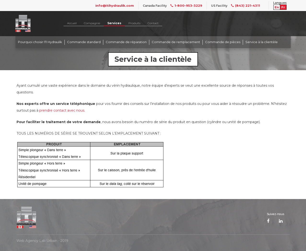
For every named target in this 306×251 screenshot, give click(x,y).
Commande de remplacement (176, 42)
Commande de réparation (126, 42)
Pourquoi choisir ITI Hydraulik (40, 42)
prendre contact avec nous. (62, 110)
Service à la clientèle (261, 42)
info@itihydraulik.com (114, 5)
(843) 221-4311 (243, 5)
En (277, 7)
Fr (283, 7)
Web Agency (27, 241)
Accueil (72, 23)
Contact (153, 23)
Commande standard (84, 42)
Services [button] (114, 23)
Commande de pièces (222, 42)
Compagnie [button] (92, 23)
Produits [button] (134, 23)
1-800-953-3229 (184, 5)
